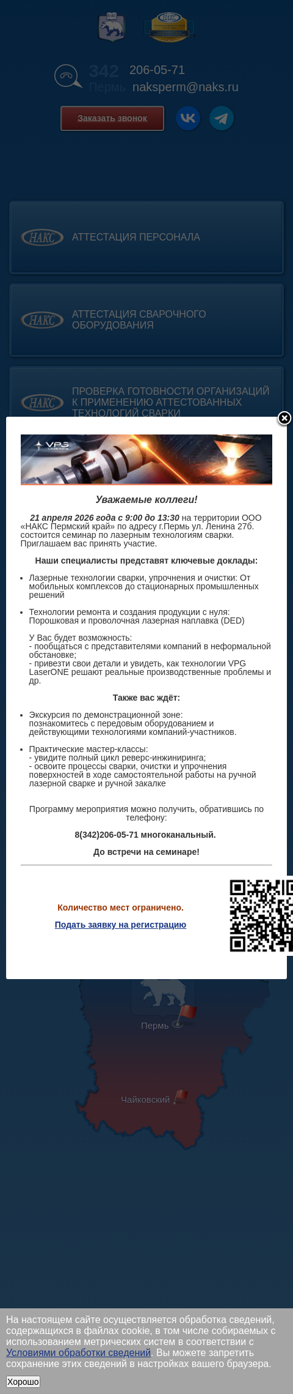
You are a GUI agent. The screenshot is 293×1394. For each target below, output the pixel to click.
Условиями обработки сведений (78, 1352)
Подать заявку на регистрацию (121, 925)
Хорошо (23, 1382)
